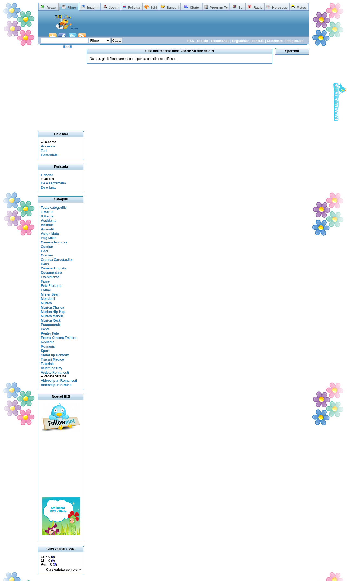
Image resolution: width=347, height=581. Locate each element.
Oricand (47, 175)
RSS (190, 41)
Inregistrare (294, 41)
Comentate (49, 155)
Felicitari (134, 7)
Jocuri (113, 7)
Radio (257, 7)
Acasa (51, 7)
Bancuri (172, 7)
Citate (194, 7)
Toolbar (202, 41)
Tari (44, 151)
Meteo (301, 7)
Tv (240, 7)
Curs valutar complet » (63, 570)
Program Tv (219, 7)
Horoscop (279, 7)
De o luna (48, 188)
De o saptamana (53, 183)
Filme (72, 7)
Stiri (153, 7)
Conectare (275, 41)
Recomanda (220, 41)
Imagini (92, 7)
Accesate (48, 146)
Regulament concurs (248, 41)
